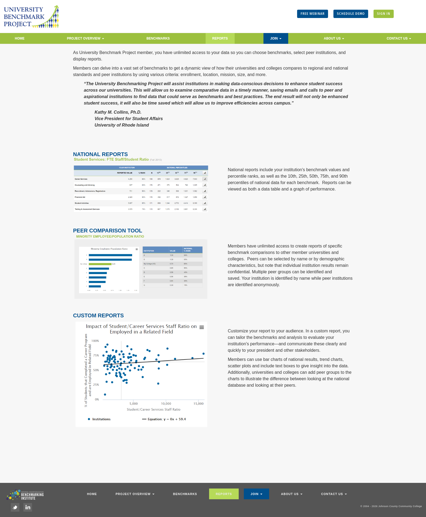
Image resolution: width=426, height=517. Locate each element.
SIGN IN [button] (383, 14)
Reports (220, 38)
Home (19, 38)
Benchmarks (158, 38)
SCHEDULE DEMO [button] (351, 14)
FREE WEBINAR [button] (313, 14)
